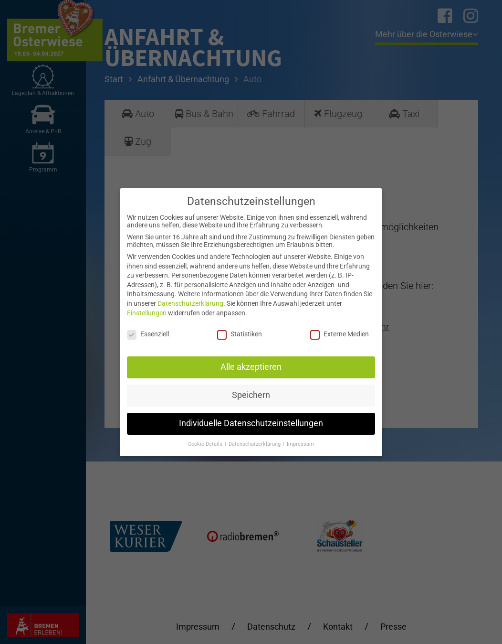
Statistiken (239, 334)
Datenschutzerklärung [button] (255, 444)
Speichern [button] (251, 395)
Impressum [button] (300, 444)
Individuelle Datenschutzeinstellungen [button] (251, 423)
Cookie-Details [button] (206, 444)
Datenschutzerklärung (190, 303)
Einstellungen (147, 313)
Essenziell (148, 334)
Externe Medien (339, 334)
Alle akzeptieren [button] (251, 367)
